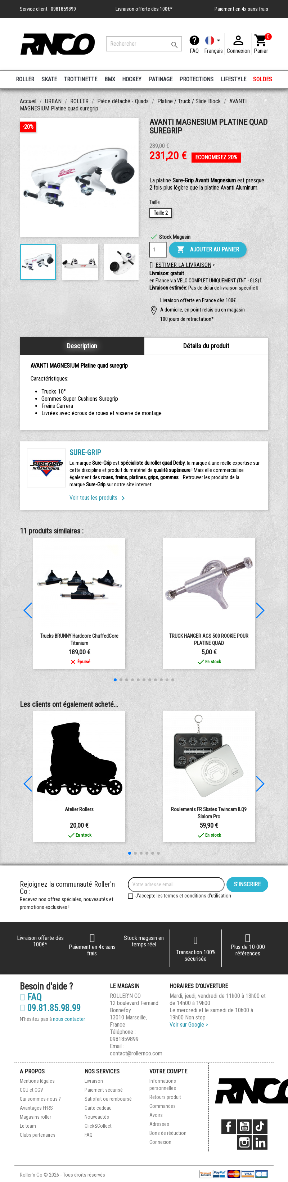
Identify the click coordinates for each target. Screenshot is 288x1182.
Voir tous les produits (98, 497)
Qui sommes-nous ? (40, 1099)
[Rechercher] (144, 43)
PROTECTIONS (196, 79)
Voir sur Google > (189, 1024)
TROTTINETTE (80, 79)
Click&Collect (98, 1126)
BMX (109, 79)
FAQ (194, 50)
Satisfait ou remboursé (108, 1099)
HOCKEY (131, 79)
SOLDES (262, 79)
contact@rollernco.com (136, 1053)
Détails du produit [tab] (206, 346)
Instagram (244, 1142)
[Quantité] (158, 250)
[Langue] (213, 44)
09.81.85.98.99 (50, 1008)
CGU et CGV (31, 1090)
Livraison (94, 1081)
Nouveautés (97, 1117)
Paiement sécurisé (104, 1090)
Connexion (160, 1142)
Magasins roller (35, 1117)
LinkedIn (260, 1142)
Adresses (159, 1124)
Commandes (162, 1106)
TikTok (260, 1126)
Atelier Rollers (79, 809)
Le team (28, 1126)
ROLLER (25, 79)
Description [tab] (82, 346)
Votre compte (168, 1071)
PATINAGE (160, 79)
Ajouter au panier (207, 249)
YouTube (244, 1126)
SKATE (49, 79)
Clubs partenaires (37, 1135)
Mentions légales (37, 1081)
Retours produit (165, 1097)
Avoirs (156, 1115)
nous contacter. (69, 1019)
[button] (257, 288)
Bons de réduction (167, 1133)
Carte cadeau (98, 1108)
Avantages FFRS (36, 1108)
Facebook (228, 1126)
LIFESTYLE (233, 79)
